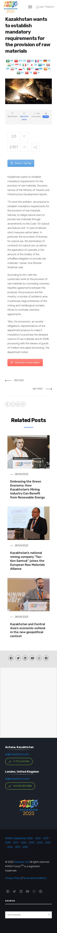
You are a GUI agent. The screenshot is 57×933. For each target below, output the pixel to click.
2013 (47, 842)
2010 (25, 847)
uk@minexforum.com (17, 778)
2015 (31, 842)
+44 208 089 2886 (20, 786)
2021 (38, 838)
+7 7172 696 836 (19, 761)
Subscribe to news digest (25, 362)
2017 (15, 842)
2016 (23, 842)
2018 (7, 842)
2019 (46, 838)
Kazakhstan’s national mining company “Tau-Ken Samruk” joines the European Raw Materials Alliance (27, 561)
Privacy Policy (13, 878)
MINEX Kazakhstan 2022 (19, 838)
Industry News (24, 118)
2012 (9, 847)
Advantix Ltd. (21, 861)
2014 (39, 842)
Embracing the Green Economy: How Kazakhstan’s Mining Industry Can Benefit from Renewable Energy (27, 489)
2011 (17, 847)
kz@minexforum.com (17, 754)
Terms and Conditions (35, 878)
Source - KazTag (21, 163)
